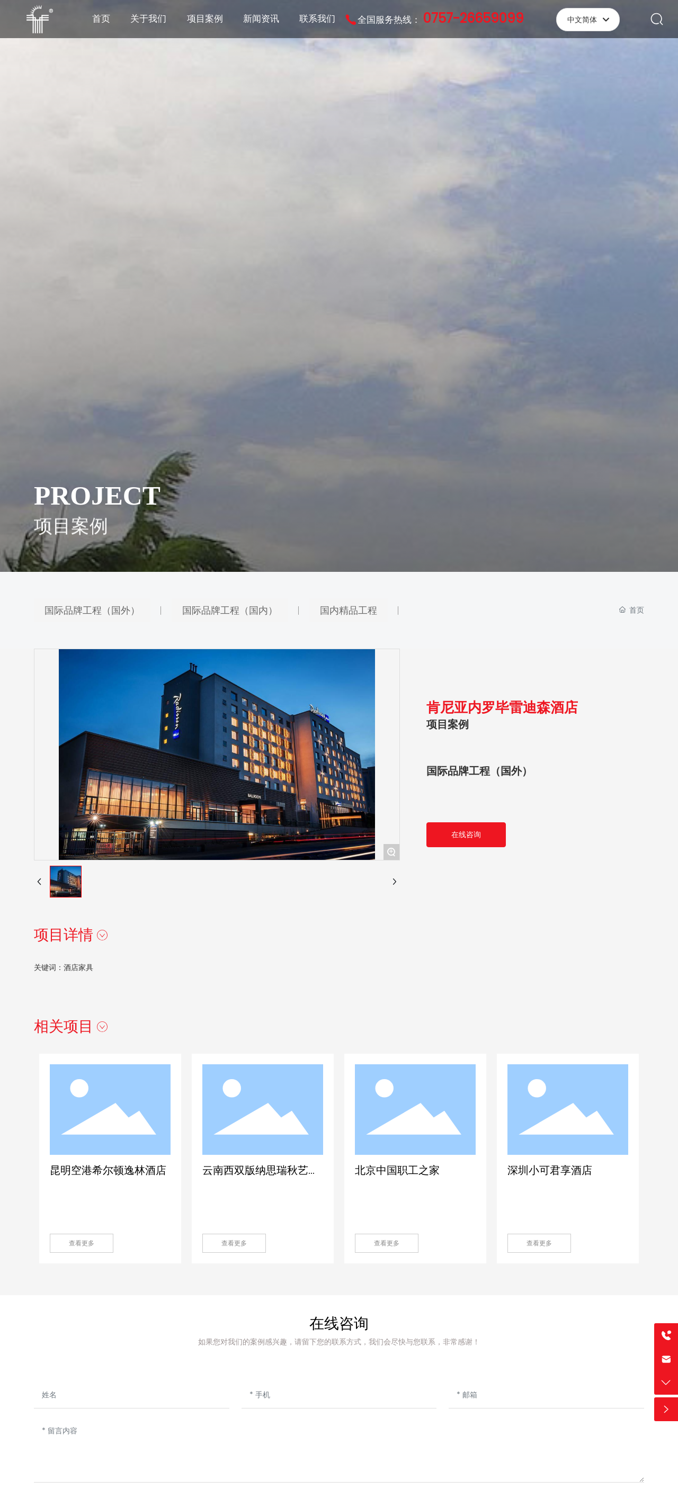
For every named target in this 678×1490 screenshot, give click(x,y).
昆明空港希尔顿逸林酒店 (108, 1170)
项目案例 (71, 538)
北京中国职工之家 (397, 1170)
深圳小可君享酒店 (549, 1170)
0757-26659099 (473, 18)
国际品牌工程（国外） (479, 771)
